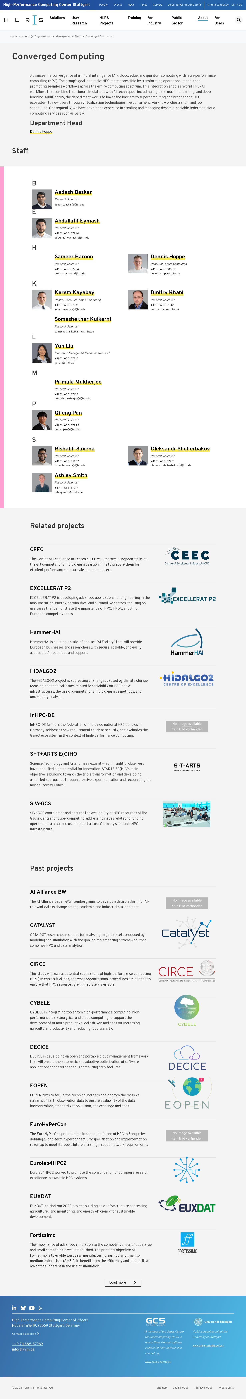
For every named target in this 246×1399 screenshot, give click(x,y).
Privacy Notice (203, 1387)
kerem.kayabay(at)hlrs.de (70, 309)
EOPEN (39, 1086)
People (103, 4)
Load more (123, 1283)
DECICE (39, 1047)
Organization (42, 36)
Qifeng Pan (68, 413)
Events (118, 4)
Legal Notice (180, 1387)
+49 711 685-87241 (66, 305)
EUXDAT (40, 1197)
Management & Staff (68, 36)
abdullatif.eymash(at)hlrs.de (72, 237)
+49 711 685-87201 (162, 461)
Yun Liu (64, 346)
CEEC (36, 550)
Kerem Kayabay (74, 293)
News (131, 4)
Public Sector (177, 20)
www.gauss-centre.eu (158, 1362)
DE (240, 4)
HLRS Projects (106, 20)
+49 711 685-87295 (67, 425)
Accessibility (226, 1387)
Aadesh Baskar (73, 192)
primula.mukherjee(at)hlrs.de (72, 398)
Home (13, 36)
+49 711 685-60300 (163, 269)
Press (143, 4)
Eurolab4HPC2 (48, 1163)
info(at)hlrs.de (23, 1350)
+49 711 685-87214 (66, 487)
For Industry (154, 20)
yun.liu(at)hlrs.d (64, 362)
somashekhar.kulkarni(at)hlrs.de (74, 331)
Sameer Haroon (74, 257)
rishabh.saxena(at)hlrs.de (70, 465)
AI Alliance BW (48, 892)
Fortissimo (43, 1235)
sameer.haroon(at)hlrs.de (70, 273)
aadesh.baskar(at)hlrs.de (69, 204)
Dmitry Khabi (167, 293)
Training (134, 18)
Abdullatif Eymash (77, 221)
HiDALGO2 (43, 671)
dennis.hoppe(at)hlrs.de (165, 273)
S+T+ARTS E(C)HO (53, 754)
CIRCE (38, 964)
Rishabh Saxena (75, 449)
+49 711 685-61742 (162, 305)
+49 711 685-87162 (66, 394)
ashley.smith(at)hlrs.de (69, 492)
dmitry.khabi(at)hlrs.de (165, 309)
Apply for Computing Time (184, 4)
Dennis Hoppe (41, 132)
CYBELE (40, 1003)
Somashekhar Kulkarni (83, 319)
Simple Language (218, 4)
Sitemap (162, 1387)
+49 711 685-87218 (66, 358)
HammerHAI (45, 633)
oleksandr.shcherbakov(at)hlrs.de (171, 465)
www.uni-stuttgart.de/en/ (208, 1345)
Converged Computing (100, 36)
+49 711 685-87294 (67, 269)
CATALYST (42, 926)
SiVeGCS (40, 804)
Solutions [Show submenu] (57, 18)
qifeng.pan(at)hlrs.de (67, 429)
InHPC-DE (42, 715)
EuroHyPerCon (48, 1125)
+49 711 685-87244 (67, 233)
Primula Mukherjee (78, 382)
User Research (79, 20)
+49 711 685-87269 (27, 1344)
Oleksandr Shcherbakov (180, 449)
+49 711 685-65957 (67, 461)
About (203, 18)
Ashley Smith (71, 475)
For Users (219, 20)
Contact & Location (26, 1334)
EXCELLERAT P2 (50, 588)
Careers (157, 4)
